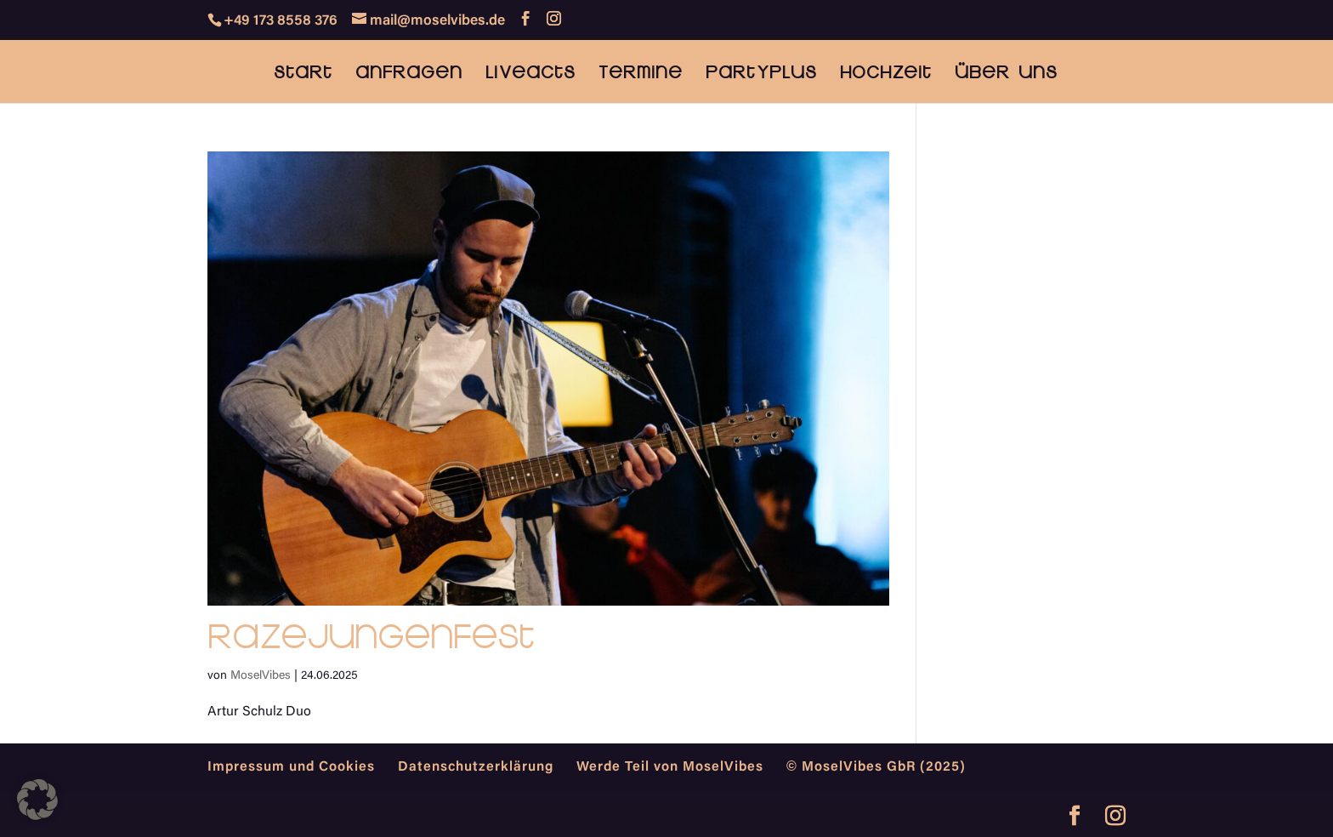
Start (303, 73)
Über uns (1006, 73)
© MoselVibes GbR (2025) (876, 767)
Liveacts (530, 73)
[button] (37, 799)
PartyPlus (761, 73)
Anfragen (408, 73)
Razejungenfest (371, 635)
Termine (640, 73)
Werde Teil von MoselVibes (669, 767)
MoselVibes (260, 676)
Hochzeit (886, 73)
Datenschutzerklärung (475, 767)
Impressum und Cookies (291, 767)
